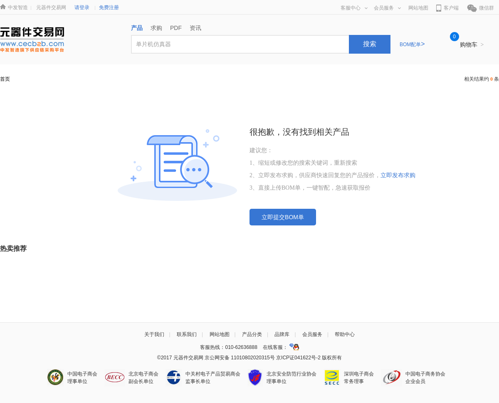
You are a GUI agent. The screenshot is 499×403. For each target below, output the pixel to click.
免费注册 (109, 7)
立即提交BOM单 (283, 217)
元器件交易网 (51, 7)
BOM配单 (412, 44)
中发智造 (18, 7)
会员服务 (387, 8)
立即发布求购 (397, 175)
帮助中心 (345, 334)
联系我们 (187, 334)
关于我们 (154, 334)
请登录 (81, 7)
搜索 (369, 43)
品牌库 (281, 334)
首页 (5, 79)
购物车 (472, 44)
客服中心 (354, 8)
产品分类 (252, 334)
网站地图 (418, 8)
